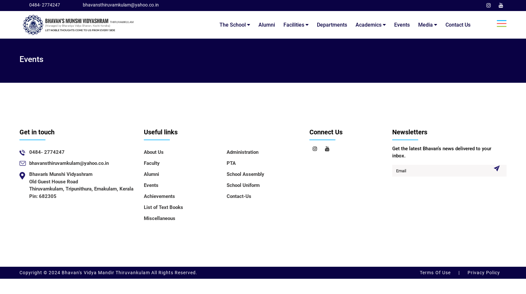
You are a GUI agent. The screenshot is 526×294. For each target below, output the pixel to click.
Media (427, 25)
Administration (242, 152)
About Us (154, 152)
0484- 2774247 (44, 4)
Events (402, 25)
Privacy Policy (483, 272)
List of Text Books (163, 207)
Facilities (295, 25)
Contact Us (457, 25)
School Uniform (243, 185)
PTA (231, 163)
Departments (332, 25)
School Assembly (245, 174)
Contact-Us (239, 196)
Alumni (266, 25)
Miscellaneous (159, 218)
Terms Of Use (436, 272)
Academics (371, 25)
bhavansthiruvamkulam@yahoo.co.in (121, 4)
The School (234, 25)
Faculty (152, 163)
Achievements (159, 196)
